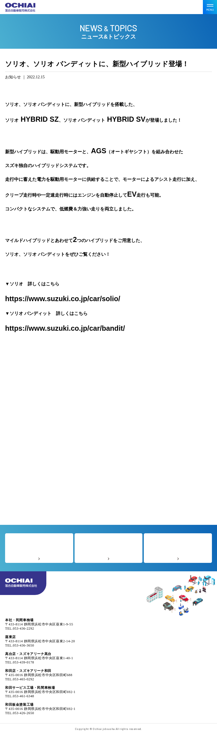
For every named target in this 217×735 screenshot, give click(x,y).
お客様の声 (109, 548)
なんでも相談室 (178, 548)
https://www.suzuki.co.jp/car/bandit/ (65, 328)
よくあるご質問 (39, 548)
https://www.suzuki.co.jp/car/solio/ (62, 299)
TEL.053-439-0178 (19, 662)
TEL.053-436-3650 (19, 645)
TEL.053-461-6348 (19, 696)
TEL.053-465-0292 (19, 679)
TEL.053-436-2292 (19, 628)
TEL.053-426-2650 (19, 713)
